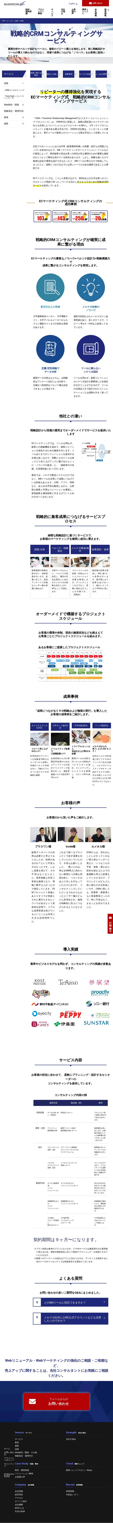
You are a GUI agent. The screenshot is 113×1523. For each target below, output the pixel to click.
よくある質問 (102, 74)
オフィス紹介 (21, 1501)
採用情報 (105, 13)
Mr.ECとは (19, 1508)
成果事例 (70, 74)
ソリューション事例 (24, 1473)
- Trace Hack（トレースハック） (14, 97)
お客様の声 (74, 12)
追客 (17, 1449)
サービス (52, 13)
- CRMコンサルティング (14, 90)
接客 (17, 1446)
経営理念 (19, 1494)
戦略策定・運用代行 (24, 1456)
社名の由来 (20, 1511)
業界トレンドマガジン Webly (79, 1470)
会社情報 (96, 13)
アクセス (19, 1498)
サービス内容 (85, 74)
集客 (17, 1442)
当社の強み (63, 12)
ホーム (7, 1448)
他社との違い (53, 74)
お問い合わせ (95, 3)
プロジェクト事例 (41, 12)
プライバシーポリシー (9, 1459)
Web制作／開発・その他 (26, 1452)
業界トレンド (85, 11)
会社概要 (19, 1504)
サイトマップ (9, 1465)
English (72, 4)
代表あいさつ (72, 1494)
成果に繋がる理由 (37, 74)
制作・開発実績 (29, 12)
